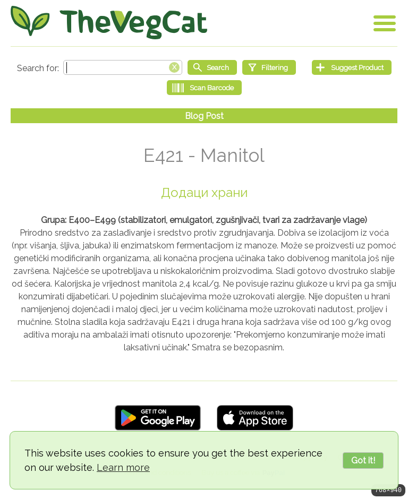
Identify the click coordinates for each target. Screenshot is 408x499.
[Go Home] (109, 22)
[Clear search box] (174, 66)
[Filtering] (269, 67)
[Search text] (122, 67)
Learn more (123, 467)
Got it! (363, 460)
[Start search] (212, 67)
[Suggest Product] (352, 67)
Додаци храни (204, 192)
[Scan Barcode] (204, 87)
